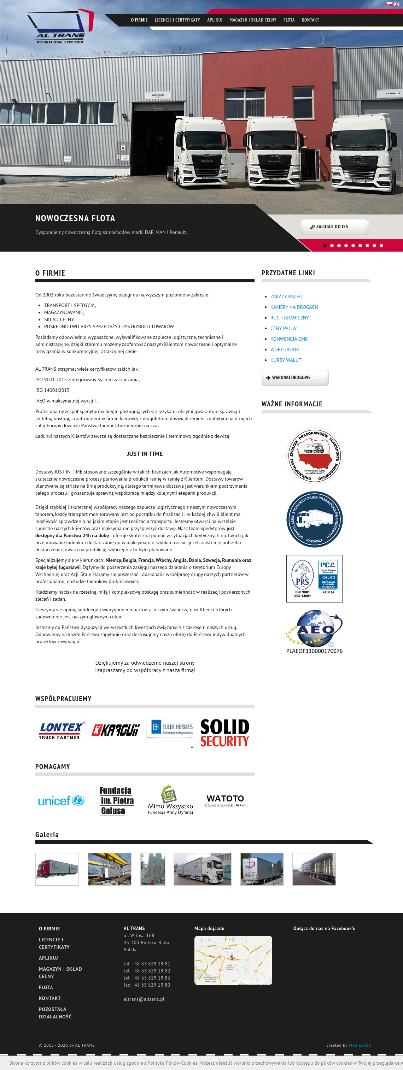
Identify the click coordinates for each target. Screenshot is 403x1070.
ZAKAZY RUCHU (287, 296)
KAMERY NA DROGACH (294, 307)
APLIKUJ (214, 20)
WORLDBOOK (284, 349)
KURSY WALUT (286, 360)
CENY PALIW (283, 328)
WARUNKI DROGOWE (291, 377)
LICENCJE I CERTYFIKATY (177, 20)
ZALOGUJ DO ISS (332, 226)
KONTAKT (310, 20)
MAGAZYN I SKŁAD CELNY (252, 20)
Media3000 (360, 1045)
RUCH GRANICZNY (289, 317)
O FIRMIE (139, 20)
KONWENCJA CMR (289, 339)
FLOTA (289, 20)
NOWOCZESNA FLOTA (75, 218)
